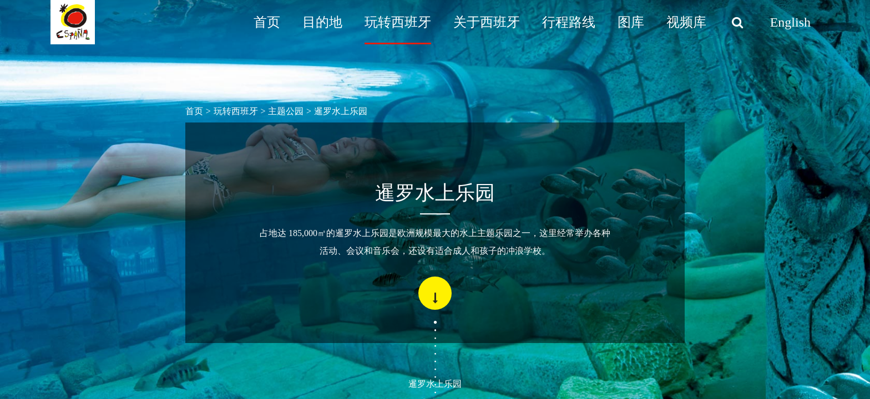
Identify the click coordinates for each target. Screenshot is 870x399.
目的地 (322, 22)
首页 (267, 22)
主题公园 (286, 111)
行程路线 (568, 22)
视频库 (686, 22)
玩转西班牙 (398, 22)
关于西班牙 (486, 22)
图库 (631, 22)
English (790, 22)
